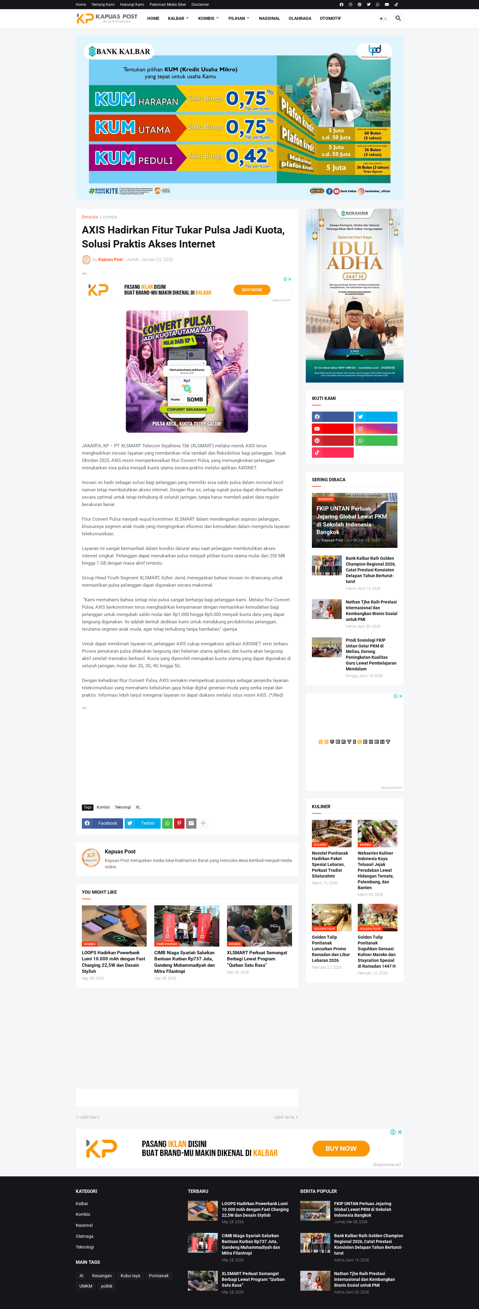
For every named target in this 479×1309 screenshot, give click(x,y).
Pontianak (159, 1275)
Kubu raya (130, 1275)
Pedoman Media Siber (168, 4)
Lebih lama (284, 1117)
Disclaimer (200, 4)
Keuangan (102, 1275)
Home (81, 4)
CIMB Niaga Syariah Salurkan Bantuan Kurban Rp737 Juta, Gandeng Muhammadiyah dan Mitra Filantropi (184, 962)
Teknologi (123, 807)
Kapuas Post (120, 851)
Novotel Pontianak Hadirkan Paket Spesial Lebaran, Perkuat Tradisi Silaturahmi (330, 865)
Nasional (269, 18)
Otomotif (330, 18)
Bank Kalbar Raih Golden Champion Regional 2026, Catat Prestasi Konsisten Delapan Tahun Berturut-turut (371, 570)
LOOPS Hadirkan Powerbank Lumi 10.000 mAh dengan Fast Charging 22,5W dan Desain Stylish (113, 962)
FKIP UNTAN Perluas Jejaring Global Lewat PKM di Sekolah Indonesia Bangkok (362, 1209)
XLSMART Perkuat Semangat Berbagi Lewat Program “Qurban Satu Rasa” (257, 959)
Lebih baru (89, 1117)
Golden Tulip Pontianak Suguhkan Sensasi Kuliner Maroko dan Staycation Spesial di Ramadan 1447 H (377, 951)
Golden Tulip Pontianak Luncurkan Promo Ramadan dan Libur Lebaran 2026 (331, 949)
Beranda (90, 217)
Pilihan (237, 18)
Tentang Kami (103, 4)
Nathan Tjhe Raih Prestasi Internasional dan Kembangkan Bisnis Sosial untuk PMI (371, 611)
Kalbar (176, 18)
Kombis (206, 18)
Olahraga (300, 18)
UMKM (85, 1286)
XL (138, 807)
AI (81, 1275)
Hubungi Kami (132, 4)
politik (106, 1286)
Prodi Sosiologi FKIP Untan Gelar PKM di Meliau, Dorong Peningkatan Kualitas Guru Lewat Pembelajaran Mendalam (371, 654)
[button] (383, 19)
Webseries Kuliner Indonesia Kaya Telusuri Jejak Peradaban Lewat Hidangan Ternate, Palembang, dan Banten (376, 870)
